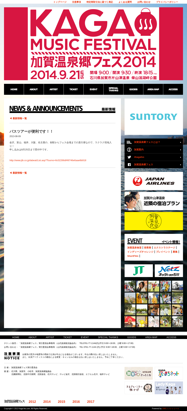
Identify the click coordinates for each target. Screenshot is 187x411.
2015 (61, 402)
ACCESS (171, 337)
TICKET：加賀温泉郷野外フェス (73, 89)
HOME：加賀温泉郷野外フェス (14, 89)
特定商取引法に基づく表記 (100, 2)
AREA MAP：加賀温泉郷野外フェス (153, 89)
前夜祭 (147, 247)
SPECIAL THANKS (108, 337)
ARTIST (50, 337)
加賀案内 (139, 149)
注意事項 (76, 2)
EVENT (85, 337)
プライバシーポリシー (167, 2)
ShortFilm (132, 256)
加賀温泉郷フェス (143, 164)
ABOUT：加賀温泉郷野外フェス (34, 89)
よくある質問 (125, 2)
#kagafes (139, 157)
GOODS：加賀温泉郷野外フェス (133, 89)
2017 (90, 402)
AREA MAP (151, 337)
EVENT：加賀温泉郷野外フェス (93, 89)
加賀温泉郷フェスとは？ (147, 142)
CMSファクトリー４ (170, 409)
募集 (175, 251)
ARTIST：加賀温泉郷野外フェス (54, 89)
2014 (47, 402)
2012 (32, 402)
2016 (76, 402)
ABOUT (32, 337)
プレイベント (163, 251)
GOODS (131, 337)
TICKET (67, 337)
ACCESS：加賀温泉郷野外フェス (173, 89)
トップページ (59, 2)
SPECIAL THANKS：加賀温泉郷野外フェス (113, 89)
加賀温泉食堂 (134, 247)
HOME (15, 337)
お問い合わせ (143, 2)
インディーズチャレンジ (140, 251)
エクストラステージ (164, 247)
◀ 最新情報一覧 (18, 118)
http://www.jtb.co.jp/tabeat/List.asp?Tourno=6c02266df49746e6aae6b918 (47, 160)
